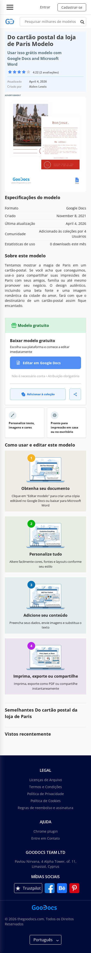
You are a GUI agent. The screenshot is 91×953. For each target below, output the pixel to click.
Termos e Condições (45, 786)
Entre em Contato (45, 838)
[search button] (82, 22)
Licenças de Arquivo (45, 780)
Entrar (45, 7)
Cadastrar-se (71, 7)
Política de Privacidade (45, 793)
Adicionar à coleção (38, 394)
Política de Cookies (46, 800)
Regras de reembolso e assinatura (45, 807)
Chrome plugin (45, 831)
